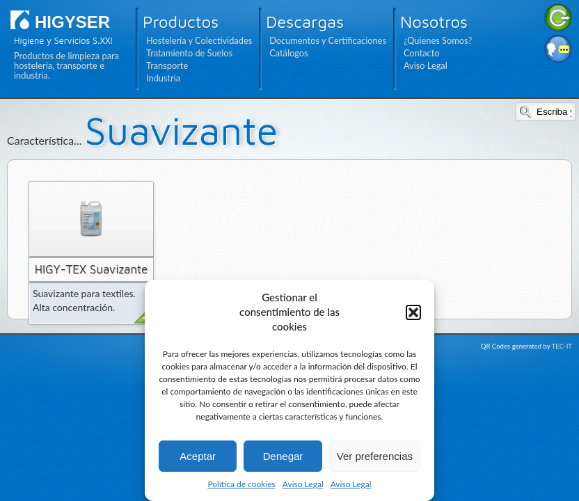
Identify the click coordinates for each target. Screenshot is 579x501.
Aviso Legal (303, 484)
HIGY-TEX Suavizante (91, 269)
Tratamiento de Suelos (189, 52)
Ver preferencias (375, 456)
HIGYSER (72, 22)
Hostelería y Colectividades (199, 40)
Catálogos (288, 52)
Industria (163, 78)
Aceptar (198, 456)
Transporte (167, 65)
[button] (413, 312)
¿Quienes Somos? (438, 40)
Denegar (283, 456)
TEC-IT (562, 346)
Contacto (422, 52)
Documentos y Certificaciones (327, 40)
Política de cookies (241, 484)
